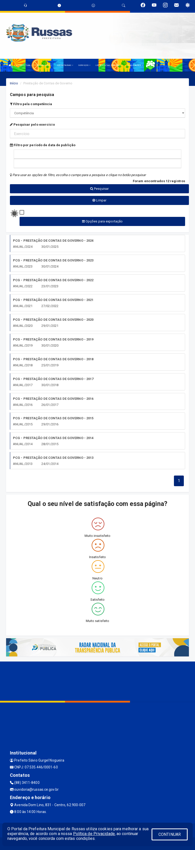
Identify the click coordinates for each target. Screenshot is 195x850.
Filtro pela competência (31, 104)
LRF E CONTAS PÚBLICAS (108, 65)
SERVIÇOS (84, 65)
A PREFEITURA (24, 65)
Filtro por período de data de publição (42, 145)
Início (14, 83)
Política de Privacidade (94, 833)
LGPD (150, 65)
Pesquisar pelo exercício (32, 124)
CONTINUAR (169, 834)
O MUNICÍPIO (44, 65)
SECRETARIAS (65, 65)
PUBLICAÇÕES (135, 65)
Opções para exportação (102, 221)
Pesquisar (99, 189)
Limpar (99, 200)
